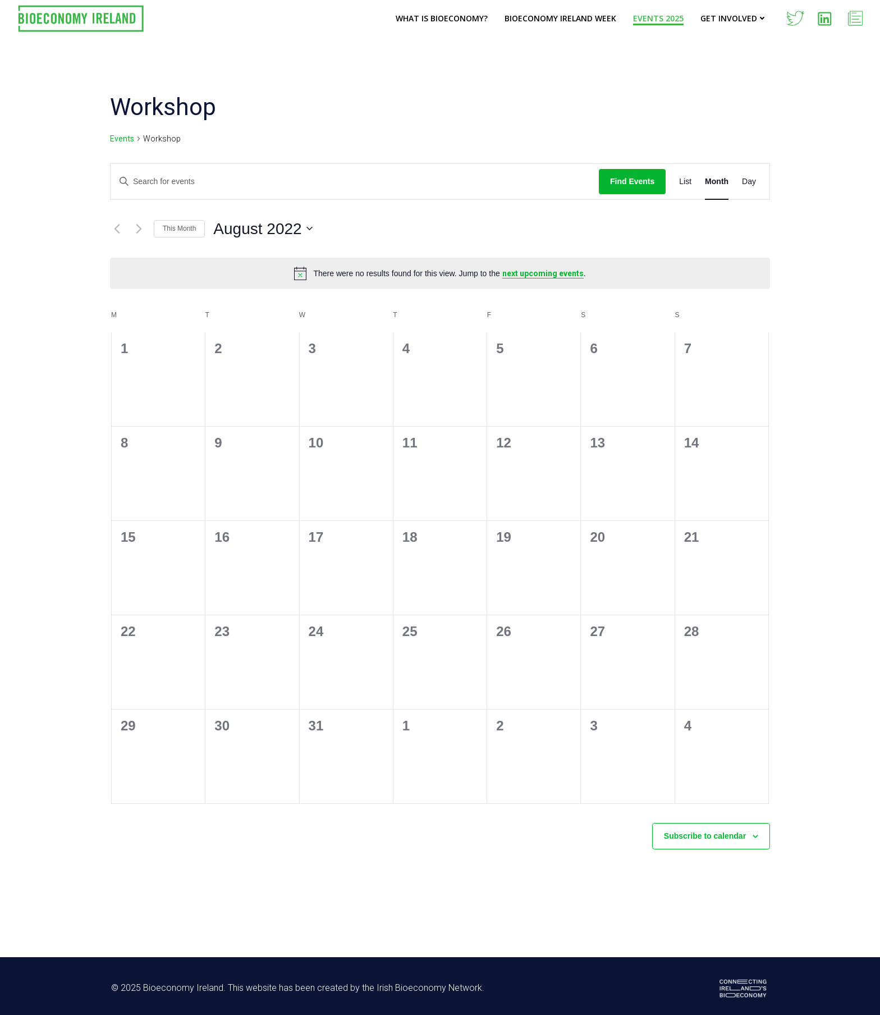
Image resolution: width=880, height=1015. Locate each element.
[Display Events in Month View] (716, 181)
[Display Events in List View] (685, 181)
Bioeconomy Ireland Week (560, 18)
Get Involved (733, 18)
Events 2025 (658, 18)
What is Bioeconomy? (442, 18)
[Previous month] (116, 228)
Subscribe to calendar (705, 835)
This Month (179, 228)
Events (122, 138)
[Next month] (138, 228)
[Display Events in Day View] (749, 181)
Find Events (632, 181)
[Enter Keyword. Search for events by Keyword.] (355, 181)
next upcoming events (543, 273)
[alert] (440, 273)
